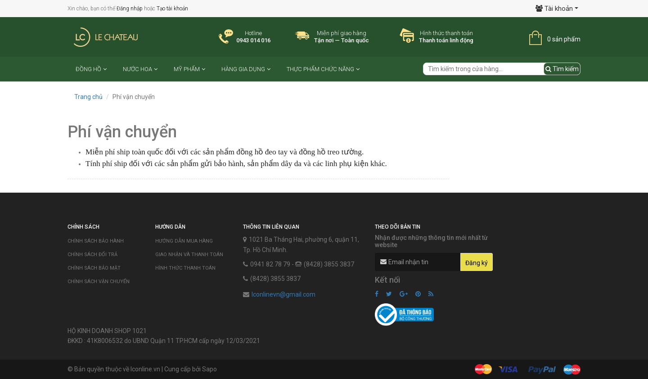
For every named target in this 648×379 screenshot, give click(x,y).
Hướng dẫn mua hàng (184, 241)
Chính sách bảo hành (96, 241)
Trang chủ (88, 96)
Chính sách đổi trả (92, 254)
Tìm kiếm (562, 68)
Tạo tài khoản (172, 8)
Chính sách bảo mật (94, 268)
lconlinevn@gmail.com (283, 294)
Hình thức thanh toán (185, 268)
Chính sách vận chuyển (99, 281)
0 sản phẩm (563, 39)
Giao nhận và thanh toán (189, 254)
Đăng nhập (130, 8)
